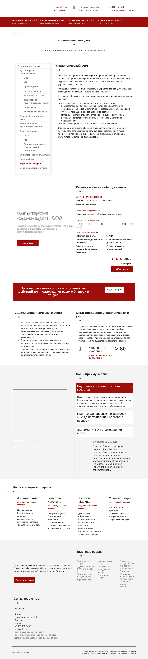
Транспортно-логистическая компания (36, 101)
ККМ (110, 236)
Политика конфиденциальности (29, 632)
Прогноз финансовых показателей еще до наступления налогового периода (101, 417)
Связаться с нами (24, 580)
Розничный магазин (34, 95)
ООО (26, 78)
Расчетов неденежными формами (89, 241)
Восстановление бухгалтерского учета (31, 125)
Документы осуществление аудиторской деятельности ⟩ (127, 564)
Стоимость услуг (22, 31)
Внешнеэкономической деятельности (119, 241)
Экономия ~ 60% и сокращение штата (99, 431)
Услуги (50, 50)
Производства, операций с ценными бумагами (87, 249)
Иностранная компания (36, 112)
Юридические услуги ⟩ (104, 571)
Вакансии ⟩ (125, 571)
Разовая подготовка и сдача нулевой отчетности (35, 147)
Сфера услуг (30, 107)
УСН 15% (106, 201)
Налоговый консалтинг (53, 20)
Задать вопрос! (115, 289)
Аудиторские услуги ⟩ (104, 576)
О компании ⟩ (104, 567)
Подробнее (27, 243)
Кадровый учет (27, 159)
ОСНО (80, 201)
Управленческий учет (94, 50)
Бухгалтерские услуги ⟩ (84, 562)
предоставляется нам (109, 214)
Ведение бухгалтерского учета (32, 117)
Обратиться (122, 269)
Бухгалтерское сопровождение (28, 72)
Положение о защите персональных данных (35, 635)
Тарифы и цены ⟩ (85, 580)
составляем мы (85, 214)
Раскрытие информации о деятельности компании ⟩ (127, 577)
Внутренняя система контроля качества (99, 388)
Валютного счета (85, 236)
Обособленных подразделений (115, 247)
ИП (25, 82)
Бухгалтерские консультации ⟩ (84, 575)
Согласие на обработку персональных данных (36, 638)
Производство (31, 87)
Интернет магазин (33, 91)
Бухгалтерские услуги (24, 20)
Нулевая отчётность (87, 204)
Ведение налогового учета (33, 168)
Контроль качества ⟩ (125, 585)
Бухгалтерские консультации (35, 155)
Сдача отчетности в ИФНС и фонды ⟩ (85, 569)
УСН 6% (92, 201)
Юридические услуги (81, 20)
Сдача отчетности (29, 131)
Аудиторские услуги (110, 20)
